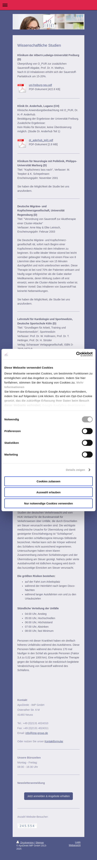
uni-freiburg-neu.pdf (40, 85)
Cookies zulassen (48, 481)
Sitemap (39, 842)
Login (78, 842)
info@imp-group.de (36, 733)
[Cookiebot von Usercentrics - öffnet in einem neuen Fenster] (76, 354)
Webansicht (75, 845)
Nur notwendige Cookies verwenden (48, 503)
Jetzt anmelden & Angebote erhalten (48, 796)
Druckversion (25, 842)
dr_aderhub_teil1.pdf (41, 140)
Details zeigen (75, 469)
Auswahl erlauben (48, 492)
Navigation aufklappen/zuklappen (48, 5)
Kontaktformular (54, 741)
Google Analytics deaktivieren (63, 405)
